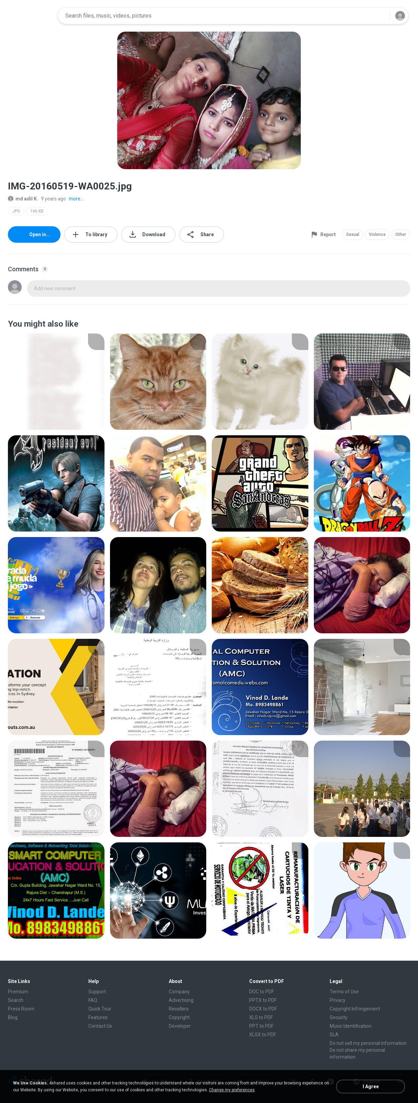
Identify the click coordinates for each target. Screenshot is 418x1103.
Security (339, 1017)
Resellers (179, 1009)
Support (97, 991)
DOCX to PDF (263, 1009)
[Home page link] (31, 16)
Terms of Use (344, 991)
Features (98, 1017)
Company (179, 991)
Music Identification (351, 1026)
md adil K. (23, 198)
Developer (180, 1026)
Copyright (179, 1017)
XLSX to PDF (262, 1034)
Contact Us (100, 1026)
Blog (13, 1017)
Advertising (181, 1000)
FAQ (92, 1000)
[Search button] (380, 16)
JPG (16, 211)
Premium (18, 991)
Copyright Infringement (355, 1009)
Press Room (21, 1009)
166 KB (37, 211)
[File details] (56, 382)
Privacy (337, 1000)
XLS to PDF (261, 1017)
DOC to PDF (261, 991)
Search (15, 1000)
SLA (334, 1034)
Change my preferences (232, 1090)
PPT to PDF (261, 1026)
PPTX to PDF (263, 1000)
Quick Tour (99, 1009)
